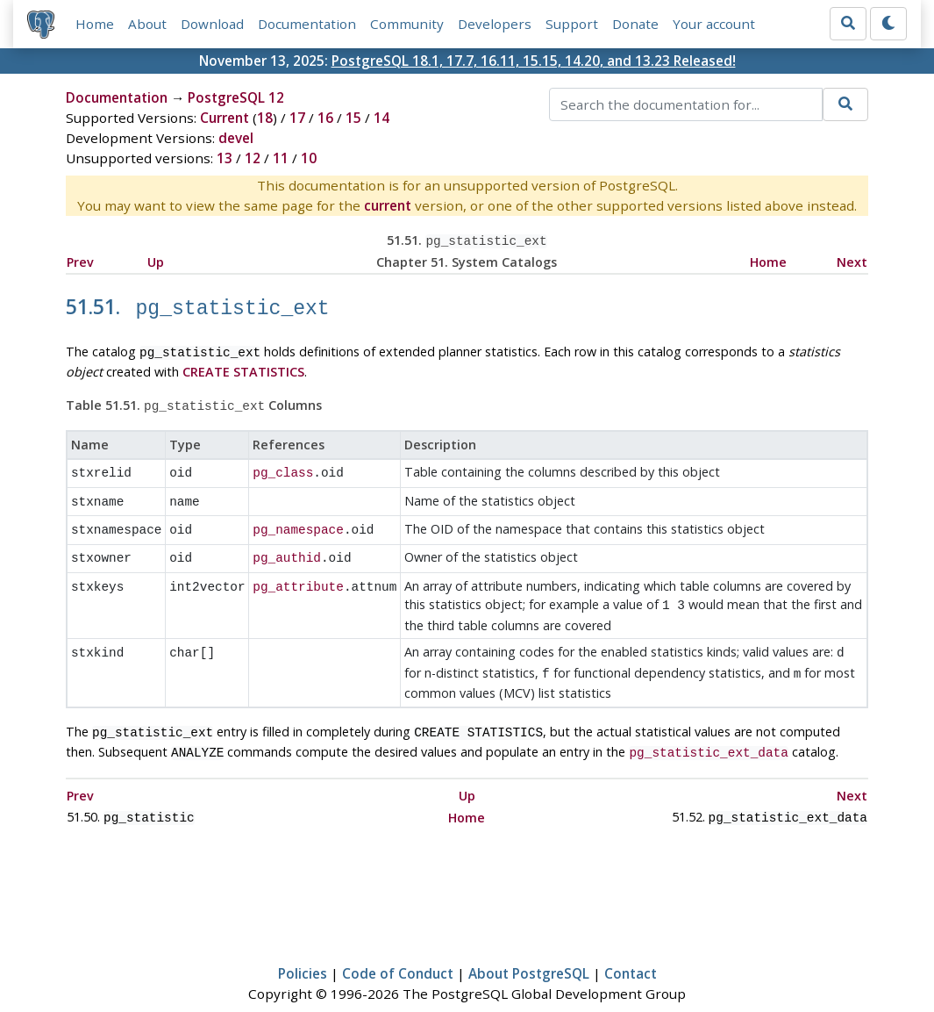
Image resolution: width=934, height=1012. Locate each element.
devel (235, 138)
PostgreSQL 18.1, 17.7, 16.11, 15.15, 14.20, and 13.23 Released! (534, 60)
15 (353, 117)
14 (381, 117)
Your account (714, 23)
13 (224, 158)
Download (212, 23)
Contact (630, 948)
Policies (302, 948)
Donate (635, 23)
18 (265, 117)
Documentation (307, 23)
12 (252, 158)
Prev (80, 260)
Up (155, 260)
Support (571, 23)
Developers (494, 23)
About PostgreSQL (528, 948)
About (147, 23)
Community (407, 23)
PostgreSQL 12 (236, 97)
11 (281, 158)
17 (297, 117)
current (387, 205)
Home (94, 23)
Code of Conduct (397, 948)
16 (325, 117)
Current (224, 117)
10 (309, 158)
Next (852, 260)
